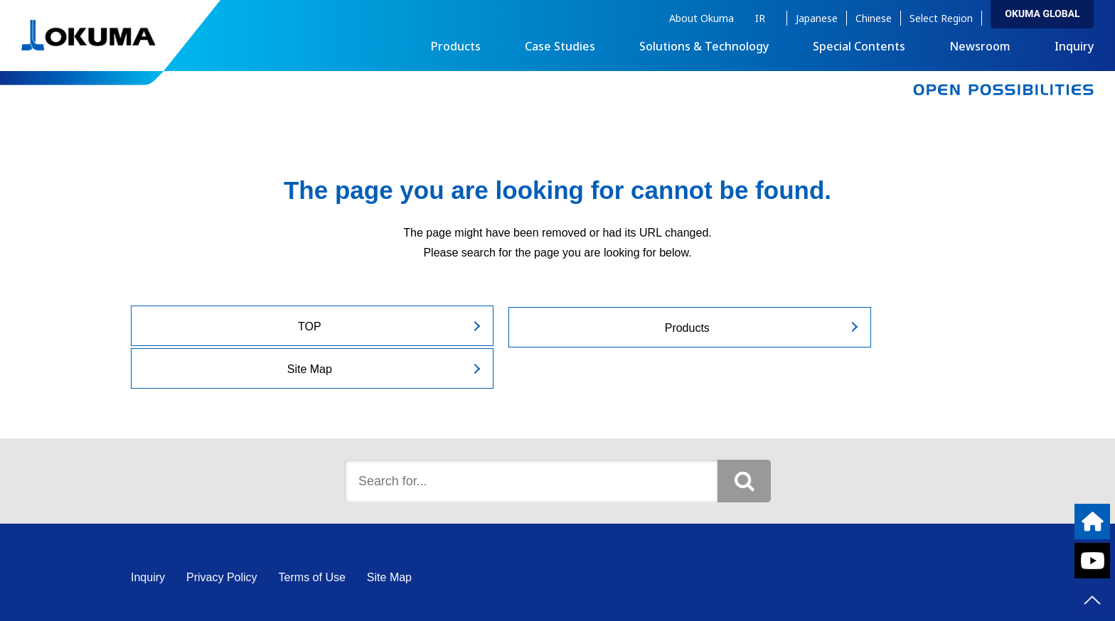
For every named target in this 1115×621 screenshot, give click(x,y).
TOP (265, 326)
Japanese (817, 18)
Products (554, 326)
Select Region (941, 18)
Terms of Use (312, 535)
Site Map (844, 326)
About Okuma (701, 18)
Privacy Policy (221, 535)
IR (760, 18)
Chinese (873, 18)
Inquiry (1074, 46)
